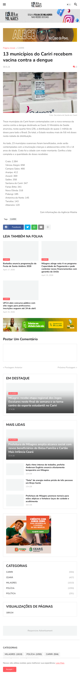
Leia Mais (60, 663)
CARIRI (20, 48)
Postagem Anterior (13, 367)
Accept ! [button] (9, 669)
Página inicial (9, 48)
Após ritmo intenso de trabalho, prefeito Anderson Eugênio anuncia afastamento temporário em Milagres (45, 467)
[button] (4, 4)
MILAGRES (40, 582)
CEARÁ (40, 577)
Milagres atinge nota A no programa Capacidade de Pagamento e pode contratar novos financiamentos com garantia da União (59, 267)
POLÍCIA (40, 588)
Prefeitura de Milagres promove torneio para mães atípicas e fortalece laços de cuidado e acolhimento (47, 499)
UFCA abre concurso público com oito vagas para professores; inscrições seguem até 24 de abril (19, 306)
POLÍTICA (40, 593)
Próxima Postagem (66, 367)
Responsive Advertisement (40, 630)
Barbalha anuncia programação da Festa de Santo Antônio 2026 (19, 265)
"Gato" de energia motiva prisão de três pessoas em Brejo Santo (49, 481)
